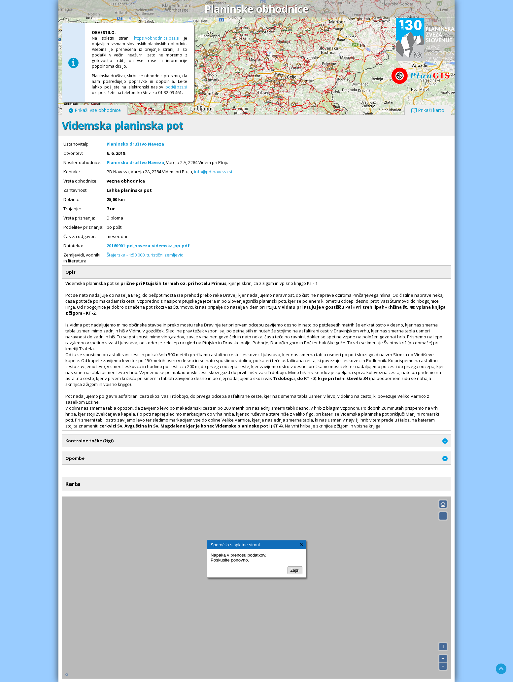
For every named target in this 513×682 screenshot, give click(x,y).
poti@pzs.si (176, 87)
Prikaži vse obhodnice (95, 110)
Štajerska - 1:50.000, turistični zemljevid (145, 255)
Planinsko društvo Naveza (135, 144)
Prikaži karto (427, 110)
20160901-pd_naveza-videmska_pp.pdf (148, 246)
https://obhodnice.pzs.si (156, 38)
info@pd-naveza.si (213, 172)
